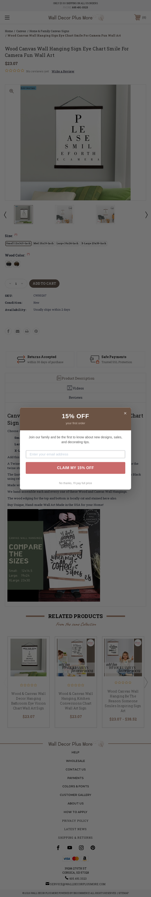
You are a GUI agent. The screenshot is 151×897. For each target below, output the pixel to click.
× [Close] (125, 413)
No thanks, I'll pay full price (75, 483)
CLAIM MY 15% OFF (75, 468)
